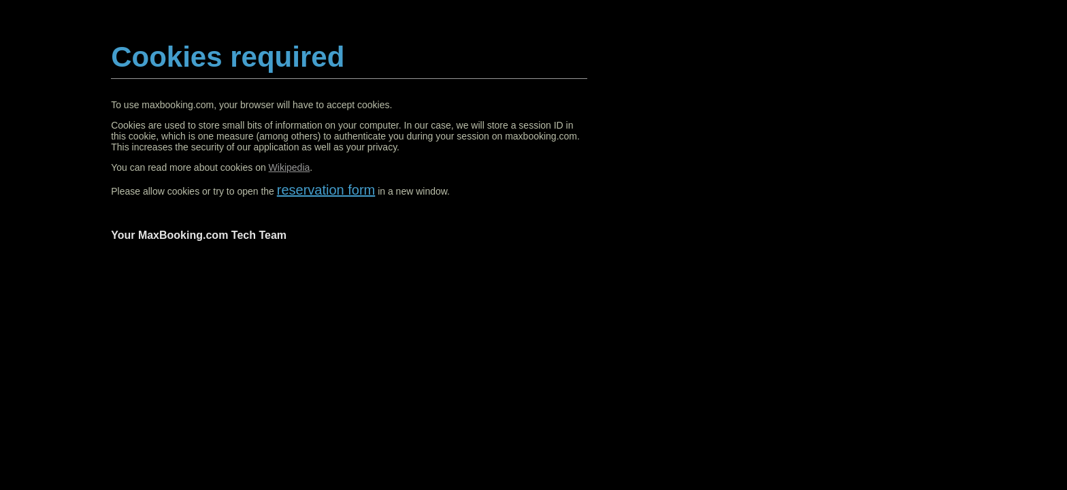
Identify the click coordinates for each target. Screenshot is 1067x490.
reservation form (326, 189)
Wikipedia (289, 167)
